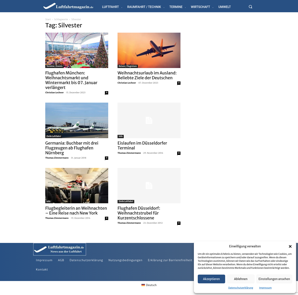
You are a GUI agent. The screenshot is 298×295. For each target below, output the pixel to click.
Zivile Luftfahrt (53, 136)
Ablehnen (240, 279)
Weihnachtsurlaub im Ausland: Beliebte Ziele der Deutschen (147, 75)
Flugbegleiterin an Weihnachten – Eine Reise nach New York (76, 211)
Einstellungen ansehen (274, 279)
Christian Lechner (54, 92)
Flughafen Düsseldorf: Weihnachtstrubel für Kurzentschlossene (139, 213)
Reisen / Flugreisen (128, 66)
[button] (290, 246)
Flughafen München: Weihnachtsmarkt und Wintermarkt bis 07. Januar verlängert (71, 80)
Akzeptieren (211, 279)
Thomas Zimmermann (57, 157)
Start (48, 19)
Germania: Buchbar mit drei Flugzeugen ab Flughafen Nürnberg (71, 148)
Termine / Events (54, 66)
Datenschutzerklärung (240, 287)
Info (121, 136)
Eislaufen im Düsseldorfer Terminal (142, 146)
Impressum (265, 287)
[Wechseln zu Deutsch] (149, 285)
